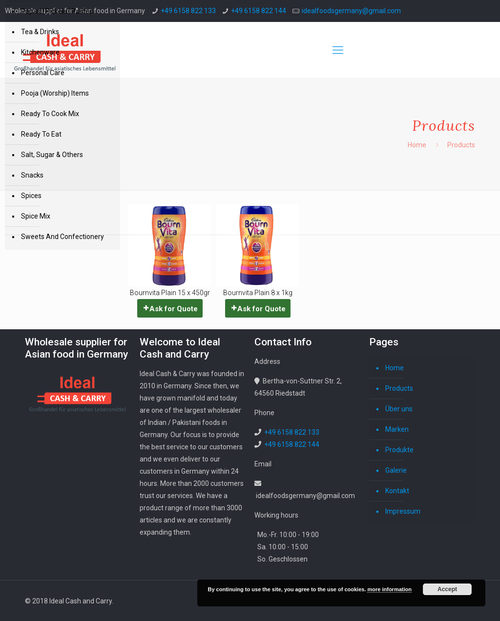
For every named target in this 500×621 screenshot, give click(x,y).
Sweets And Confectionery (62, 236)
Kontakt (397, 491)
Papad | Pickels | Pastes (57, 11)
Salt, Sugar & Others (52, 155)
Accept (447, 589)
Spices (31, 196)
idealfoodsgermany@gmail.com (351, 11)
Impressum (402, 511)
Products (399, 388)
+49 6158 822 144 (258, 11)
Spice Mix (35, 216)
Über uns (399, 409)
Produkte (399, 450)
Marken (397, 429)
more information (389, 589)
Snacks (32, 175)
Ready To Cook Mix (50, 114)
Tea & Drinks (40, 32)
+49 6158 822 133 (188, 11)
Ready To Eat (41, 134)
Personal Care (42, 73)
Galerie (396, 470)
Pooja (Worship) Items (55, 93)
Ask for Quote (173, 308)
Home (417, 145)
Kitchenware (40, 52)
